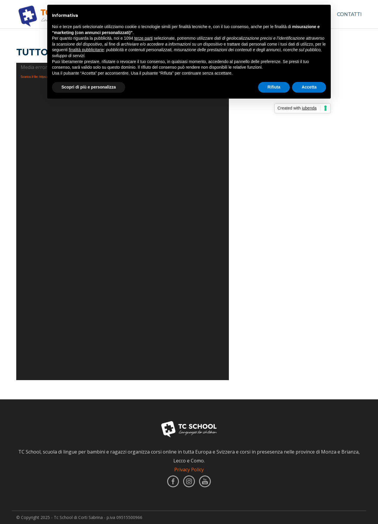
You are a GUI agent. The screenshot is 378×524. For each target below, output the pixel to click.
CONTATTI (349, 14)
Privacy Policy (189, 469)
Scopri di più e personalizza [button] (88, 87)
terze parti (143, 38)
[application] (122, 221)
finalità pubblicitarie (86, 49)
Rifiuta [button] (274, 87)
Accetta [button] (309, 87)
